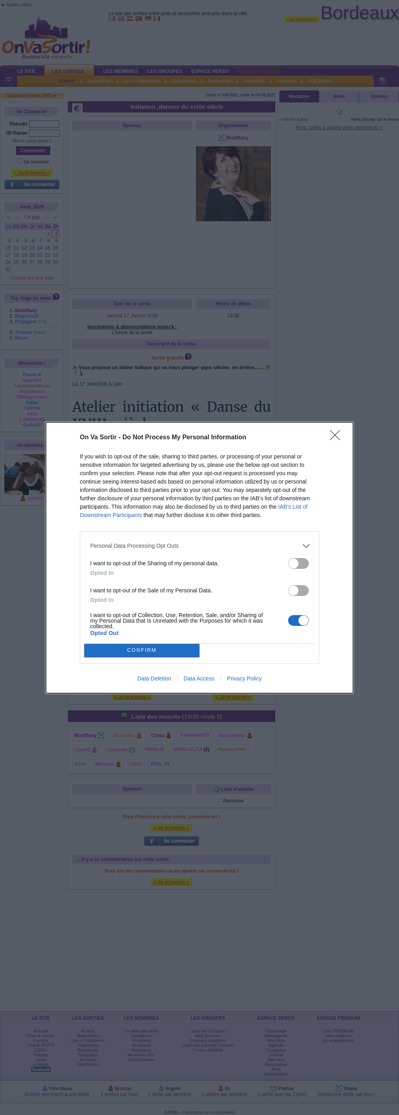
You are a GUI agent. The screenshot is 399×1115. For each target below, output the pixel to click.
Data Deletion (154, 678)
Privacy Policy (244, 678)
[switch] (298, 563)
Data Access (199, 678)
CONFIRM (142, 650)
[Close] (337, 437)
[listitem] (199, 546)
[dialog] (199, 557)
